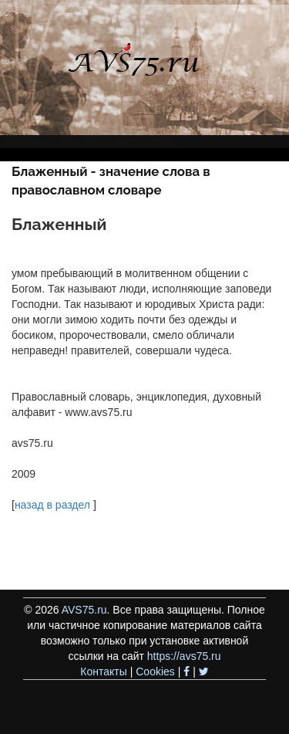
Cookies (155, 671)
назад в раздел (52, 505)
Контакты (103, 671)
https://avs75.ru (184, 656)
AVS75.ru (84, 610)
